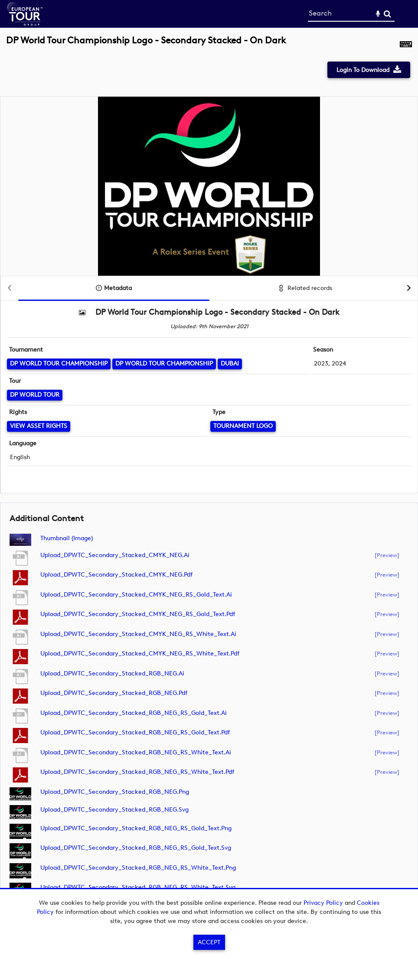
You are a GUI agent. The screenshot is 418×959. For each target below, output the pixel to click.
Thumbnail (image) (66, 538)
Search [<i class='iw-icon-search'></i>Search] (387, 14)
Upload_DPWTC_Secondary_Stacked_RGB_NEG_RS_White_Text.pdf (137, 772)
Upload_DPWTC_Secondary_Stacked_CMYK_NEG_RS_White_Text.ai (138, 634)
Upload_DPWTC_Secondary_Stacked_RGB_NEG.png (114, 792)
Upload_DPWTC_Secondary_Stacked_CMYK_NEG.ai (114, 555)
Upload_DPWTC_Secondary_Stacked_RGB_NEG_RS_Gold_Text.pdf (135, 732)
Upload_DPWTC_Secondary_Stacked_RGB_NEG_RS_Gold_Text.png (136, 828)
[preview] (387, 554)
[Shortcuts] (406, 45)
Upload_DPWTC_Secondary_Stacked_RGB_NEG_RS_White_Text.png (138, 867)
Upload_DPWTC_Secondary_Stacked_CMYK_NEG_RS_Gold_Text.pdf (137, 614)
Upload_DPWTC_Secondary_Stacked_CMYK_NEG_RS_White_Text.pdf (139, 653)
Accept (209, 942)
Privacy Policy (323, 903)
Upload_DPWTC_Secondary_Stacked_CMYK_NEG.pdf (116, 574)
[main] (209, 475)
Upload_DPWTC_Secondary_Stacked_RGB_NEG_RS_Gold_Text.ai (133, 713)
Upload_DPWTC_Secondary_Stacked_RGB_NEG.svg (114, 809)
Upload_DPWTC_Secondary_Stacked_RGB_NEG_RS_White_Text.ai (135, 752)
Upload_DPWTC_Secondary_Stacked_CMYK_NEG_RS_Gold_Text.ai (136, 594)
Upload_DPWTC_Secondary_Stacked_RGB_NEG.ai (112, 673)
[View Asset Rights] (38, 426)
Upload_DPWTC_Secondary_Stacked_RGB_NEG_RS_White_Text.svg (137, 887)
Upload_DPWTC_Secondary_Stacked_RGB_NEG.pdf (113, 693)
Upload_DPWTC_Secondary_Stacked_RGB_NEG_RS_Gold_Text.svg (135, 847)
